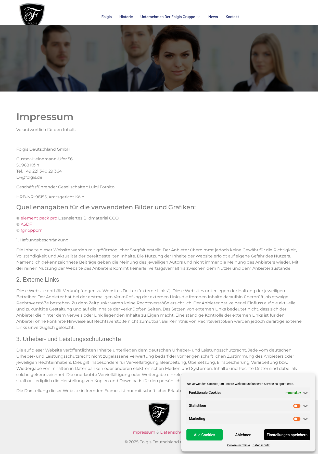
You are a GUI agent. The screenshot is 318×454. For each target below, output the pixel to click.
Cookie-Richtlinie (238, 445)
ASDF (27, 224)
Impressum (143, 432)
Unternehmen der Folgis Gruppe (171, 17)
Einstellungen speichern (287, 435)
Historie (126, 17)
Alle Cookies (204, 435)
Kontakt (232, 17)
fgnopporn (32, 230)
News (213, 17)
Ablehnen (243, 435)
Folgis (106, 17)
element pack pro (39, 218)
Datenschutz (261, 445)
